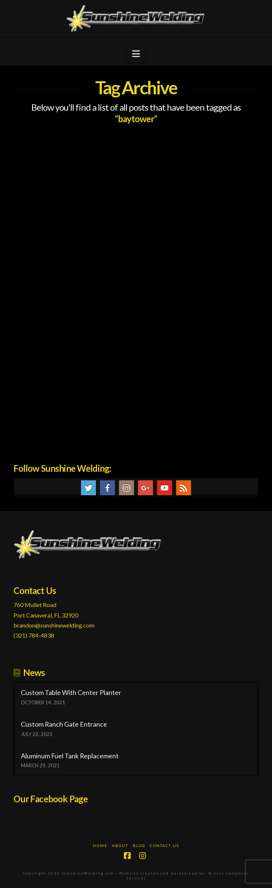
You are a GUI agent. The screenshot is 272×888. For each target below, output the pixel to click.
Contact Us (164, 845)
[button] (136, 53)
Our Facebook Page (50, 798)
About (120, 845)
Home (100, 845)
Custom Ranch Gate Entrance (64, 724)
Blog (139, 845)
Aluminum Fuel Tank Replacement (70, 756)
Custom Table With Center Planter (71, 692)
